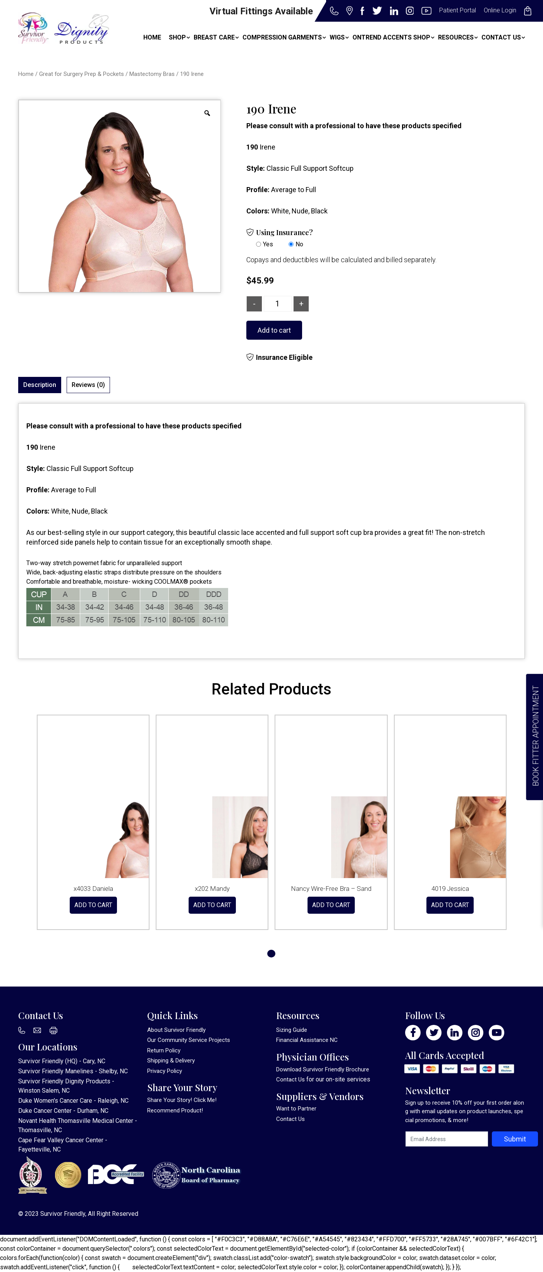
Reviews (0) (88, 384)
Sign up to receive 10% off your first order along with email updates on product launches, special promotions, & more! (464, 1111)
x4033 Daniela (93, 888)
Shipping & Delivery (171, 1060)
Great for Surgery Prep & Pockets (81, 73)
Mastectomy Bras (152, 73)
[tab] (39, 385)
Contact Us (290, 1079)
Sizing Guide (291, 1029)
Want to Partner (296, 1108)
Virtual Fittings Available (261, 11)
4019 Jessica (450, 888)
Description (39, 384)
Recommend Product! (175, 1110)
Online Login (500, 10)
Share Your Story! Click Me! (182, 1100)
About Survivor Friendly (176, 1029)
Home (26, 73)
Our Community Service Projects (188, 1040)
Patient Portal (457, 10)
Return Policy (163, 1050)
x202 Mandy (212, 888)
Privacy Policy (164, 1070)
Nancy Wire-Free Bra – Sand (331, 888)
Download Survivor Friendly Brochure (322, 1069)
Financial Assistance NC (307, 1040)
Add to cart (274, 330)
